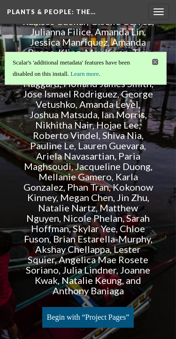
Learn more (84, 73)
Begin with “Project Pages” (88, 317)
